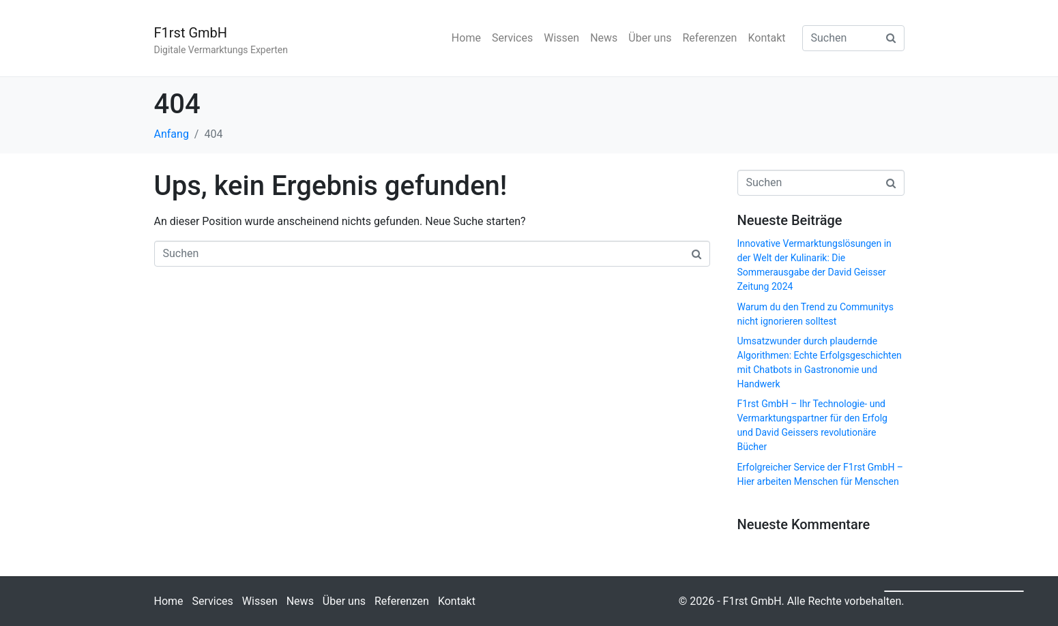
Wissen (561, 37)
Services (512, 37)
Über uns (649, 37)
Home (466, 37)
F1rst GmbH (191, 33)
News (603, 37)
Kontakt (766, 37)
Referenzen (709, 37)
